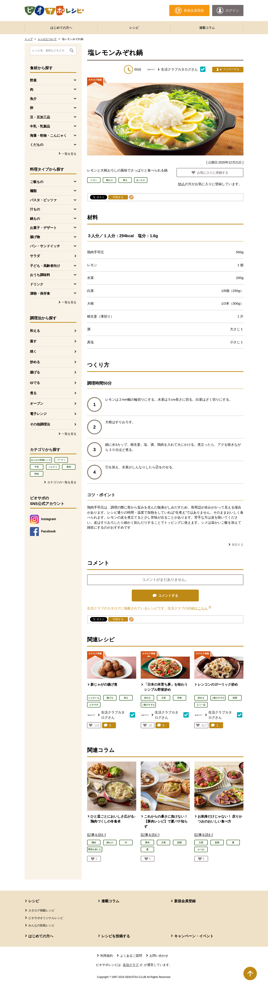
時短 (36, 474)
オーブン (36, 403)
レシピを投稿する (115, 936)
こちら (204, 608)
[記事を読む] (96, 835)
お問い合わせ (158, 955)
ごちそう (52, 467)
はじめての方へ (61, 27)
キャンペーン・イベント (194, 936)
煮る (33, 393)
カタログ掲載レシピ (41, 910)
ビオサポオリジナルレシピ (45, 918)
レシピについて (47, 39)
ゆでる (35, 383)
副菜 (235, 698)
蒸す (33, 341)
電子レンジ (38, 414)
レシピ (134, 27)
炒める (35, 362)
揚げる (35, 372)
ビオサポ (93, 704)
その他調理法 (40, 424)
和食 (179, 698)
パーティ (61, 460)
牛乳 (36, 467)
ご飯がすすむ (148, 704)
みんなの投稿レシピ (41, 460)
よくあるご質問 (131, 955)
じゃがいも (93, 698)
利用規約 (106, 955)
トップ (29, 39)
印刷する (118, 197)
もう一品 (201, 704)
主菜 (163, 698)
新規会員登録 (185, 901)
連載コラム (207, 27)
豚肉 (69, 467)
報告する (237, 544)
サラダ (35, 256)
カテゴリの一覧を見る (61, 482)
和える (35, 331)
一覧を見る (69, 153)
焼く (33, 351)
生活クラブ (133, 965)
